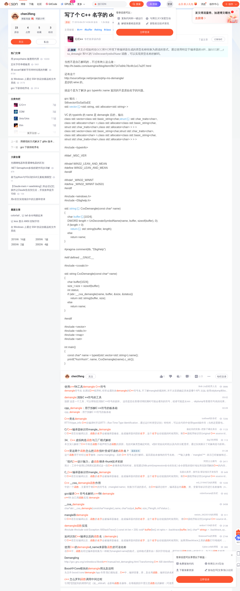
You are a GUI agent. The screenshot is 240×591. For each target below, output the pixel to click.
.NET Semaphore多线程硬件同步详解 (32, 170)
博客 (23, 4)
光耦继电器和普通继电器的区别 (27, 162)
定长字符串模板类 (25, 64)
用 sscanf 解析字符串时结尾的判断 (31, 71)
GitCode (51, 4)
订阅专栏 (218, 39)
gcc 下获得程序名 (25, 88)
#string (98, 29)
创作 (230, 4)
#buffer (88, 29)
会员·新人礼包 (187, 3)
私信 (46, 42)
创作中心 (214, 4)
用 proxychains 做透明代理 (30, 59)
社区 (39, 4)
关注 (90, 376)
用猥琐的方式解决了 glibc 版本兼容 (37, 141)
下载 (31, 4)
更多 (81, 4)
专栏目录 (221, 376)
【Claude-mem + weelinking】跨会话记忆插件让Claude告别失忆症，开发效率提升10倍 (33, 190)
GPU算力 (67, 3)
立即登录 (144, 32)
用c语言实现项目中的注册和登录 (28, 199)
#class (107, 29)
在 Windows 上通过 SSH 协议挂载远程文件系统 (33, 81)
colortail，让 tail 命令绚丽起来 (27, 215)
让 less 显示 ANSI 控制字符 (25, 221)
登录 (169, 4)
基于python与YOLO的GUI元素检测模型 (33, 179)
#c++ (80, 29)
